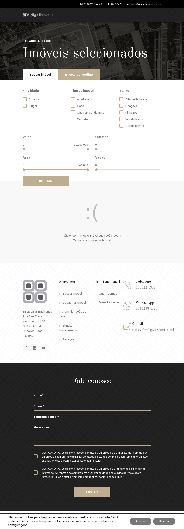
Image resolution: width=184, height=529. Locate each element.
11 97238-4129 (93, 4)
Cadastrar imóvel (72, 302)
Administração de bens (72, 313)
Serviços (67, 339)
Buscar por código (79, 74)
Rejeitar (164, 521)
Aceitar (140, 521)
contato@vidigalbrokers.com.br (144, 4)
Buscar (45, 181)
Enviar (92, 492)
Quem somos (106, 293)
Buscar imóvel (40, 74)
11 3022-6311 (115, 4)
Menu (158, 15)
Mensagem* (92, 435)
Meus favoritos (107, 302)
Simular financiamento (68, 327)
